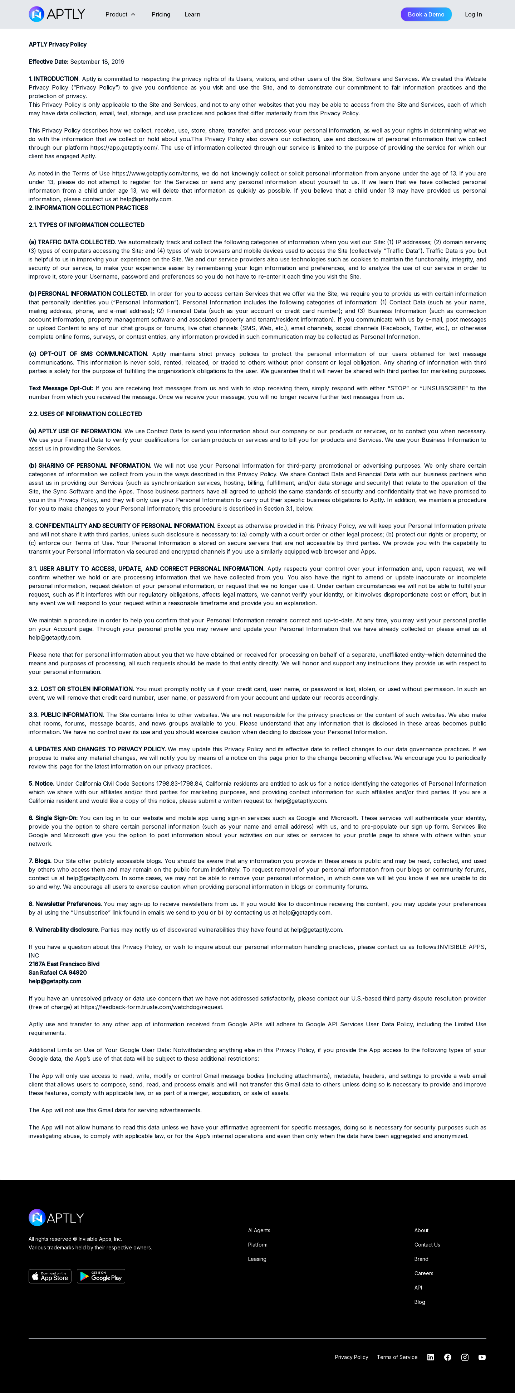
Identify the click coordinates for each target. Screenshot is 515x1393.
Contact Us (427, 1245)
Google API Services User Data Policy (359, 1024)
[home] (58, 14)
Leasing (257, 1259)
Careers (424, 1273)
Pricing (161, 14)
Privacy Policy (351, 1357)
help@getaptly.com (145, 199)
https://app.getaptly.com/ (123, 147)
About (421, 1230)
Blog (420, 1302)
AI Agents (259, 1230)
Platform (258, 1245)
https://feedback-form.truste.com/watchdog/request (151, 1007)
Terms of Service (397, 1357)
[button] (120, 14)
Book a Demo (426, 14)
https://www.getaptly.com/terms (155, 173)
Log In (473, 14)
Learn (192, 14)
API (418, 1287)
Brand (421, 1259)
